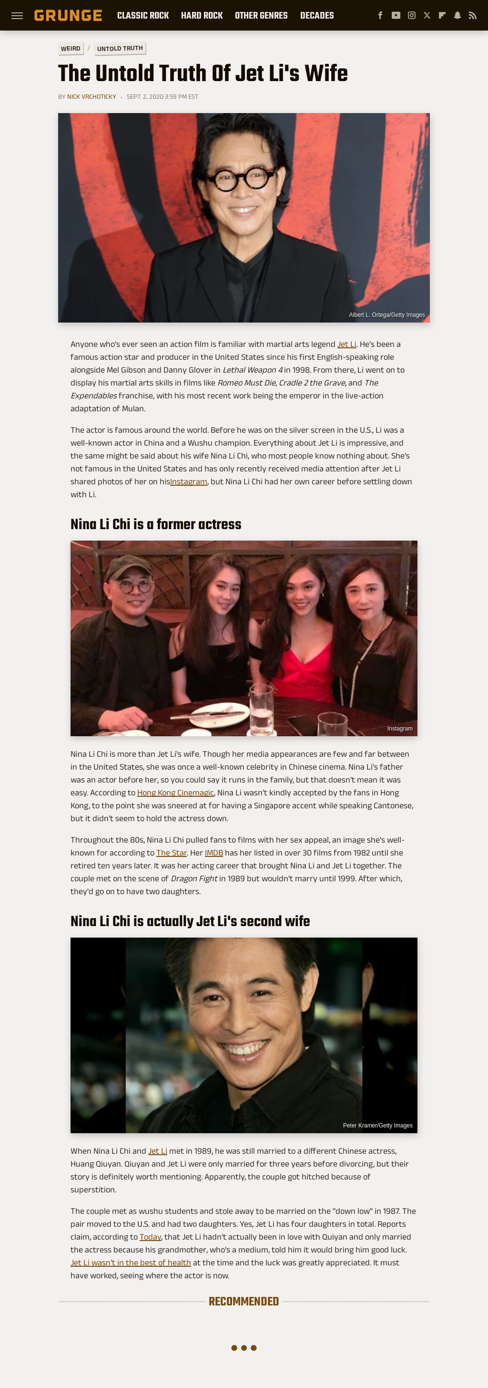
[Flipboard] (442, 15)
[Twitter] (427, 15)
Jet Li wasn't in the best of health (131, 1262)
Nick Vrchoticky (91, 96)
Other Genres (261, 15)
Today (150, 1237)
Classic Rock (143, 15)
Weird (71, 48)
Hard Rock (202, 15)
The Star (171, 852)
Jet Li (346, 344)
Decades (317, 15)
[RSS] (473, 15)
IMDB (214, 852)
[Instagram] (412, 15)
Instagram (188, 481)
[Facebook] (380, 15)
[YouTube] (396, 15)
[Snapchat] (457, 15)
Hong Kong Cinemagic (175, 792)
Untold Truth (120, 48)
